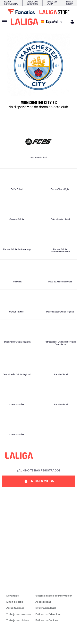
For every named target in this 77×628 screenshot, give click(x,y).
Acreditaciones (15, 607)
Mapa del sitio (14, 601)
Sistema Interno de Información (53, 595)
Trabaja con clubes (17, 620)
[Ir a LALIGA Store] (38, 11)
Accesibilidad (43, 601)
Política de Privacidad (48, 614)
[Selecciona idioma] (52, 21)
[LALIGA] (24, 21)
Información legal (45, 607)
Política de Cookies (46, 620)
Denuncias (12, 595)
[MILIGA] (71, 22)
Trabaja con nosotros (18, 614)
